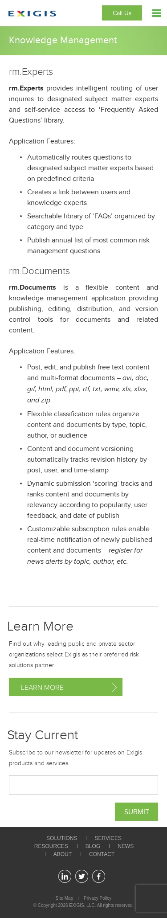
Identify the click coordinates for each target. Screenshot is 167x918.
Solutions (61, 838)
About (62, 854)
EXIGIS (76, 905)
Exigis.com (32, 13)
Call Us (122, 13)
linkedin (64, 876)
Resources (51, 846)
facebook (98, 876)
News (126, 846)
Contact (101, 854)
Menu (157, 13)
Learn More (42, 687)
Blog (93, 846)
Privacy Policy (97, 898)
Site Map (64, 898)
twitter (81, 876)
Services (107, 838)
